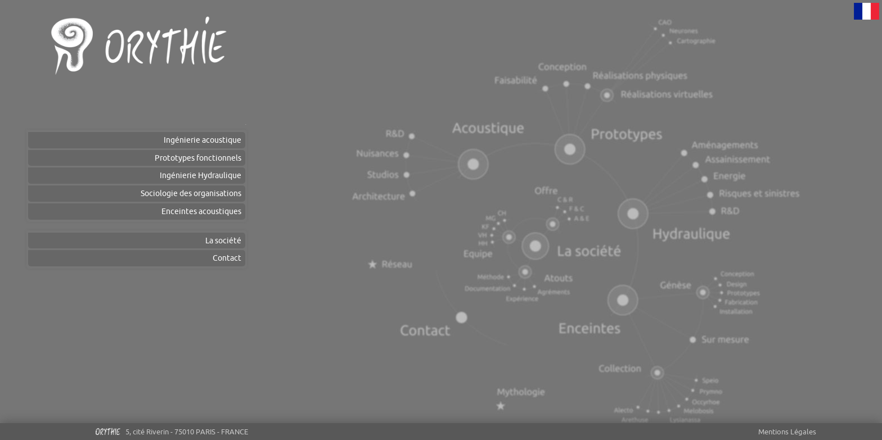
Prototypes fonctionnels (198, 157)
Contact (227, 257)
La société (223, 240)
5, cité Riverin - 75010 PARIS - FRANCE (171, 433)
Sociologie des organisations (191, 193)
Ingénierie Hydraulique (200, 175)
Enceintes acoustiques (201, 211)
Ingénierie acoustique (202, 139)
